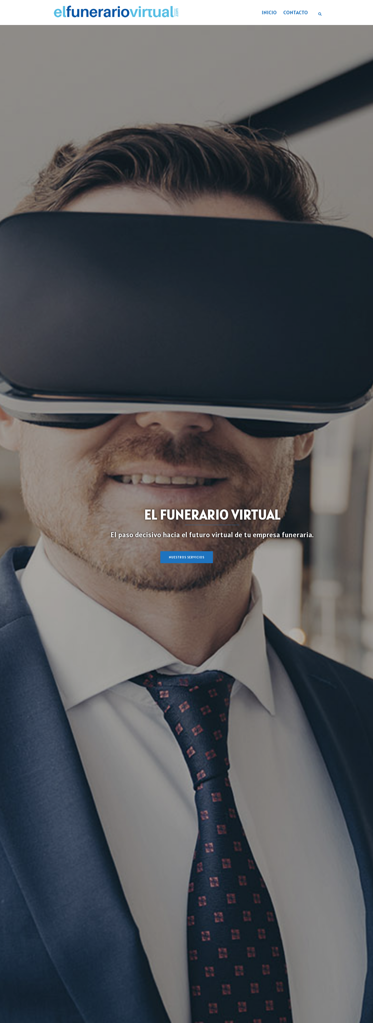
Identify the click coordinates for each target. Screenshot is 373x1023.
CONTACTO (295, 12)
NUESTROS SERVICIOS (186, 557)
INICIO (269, 12)
